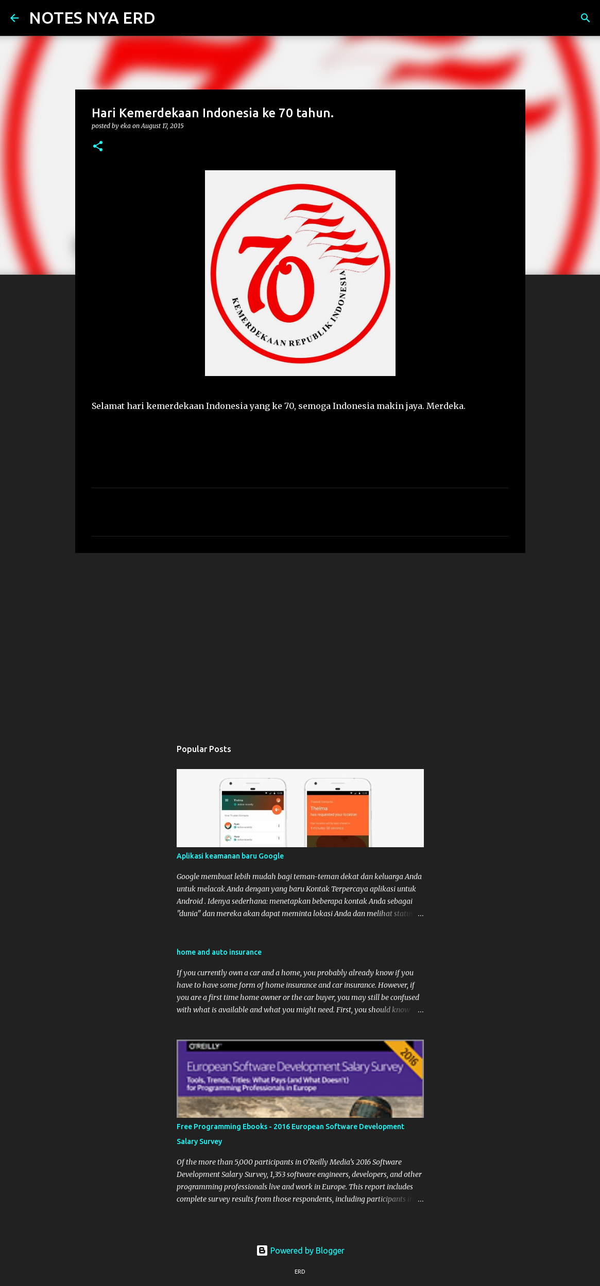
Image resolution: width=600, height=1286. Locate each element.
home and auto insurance (219, 952)
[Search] (170, 18)
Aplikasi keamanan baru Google (230, 856)
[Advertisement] (300, 640)
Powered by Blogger (300, 1250)
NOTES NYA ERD (92, 17)
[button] (98, 147)
